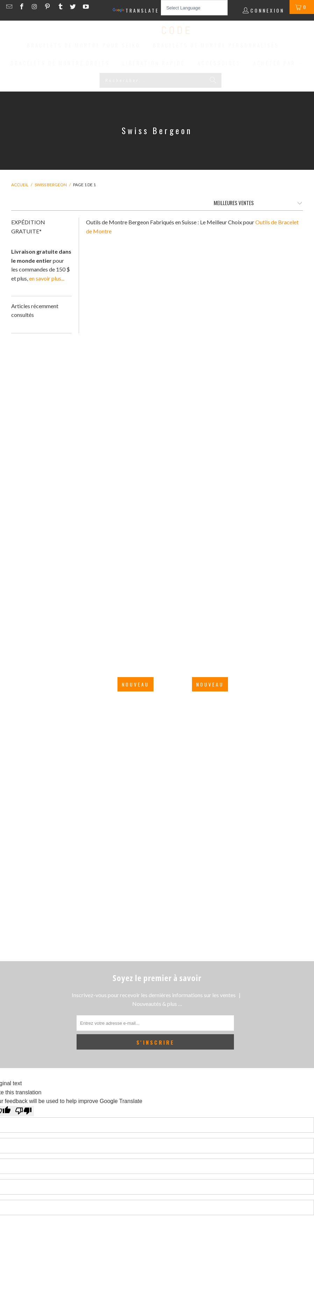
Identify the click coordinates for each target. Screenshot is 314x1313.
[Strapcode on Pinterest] (48, 6)
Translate (136, 10)
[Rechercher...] (160, 80)
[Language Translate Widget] (194, 7)
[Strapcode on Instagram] (35, 6)
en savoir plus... (46, 278)
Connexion (267, 10)
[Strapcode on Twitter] (74, 6)
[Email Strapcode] (10, 6)
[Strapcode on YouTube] (85, 6)
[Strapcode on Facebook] (23, 6)
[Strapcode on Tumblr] (61, 6)
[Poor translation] (23, 1111)
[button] (87, 46)
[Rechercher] (213, 80)
